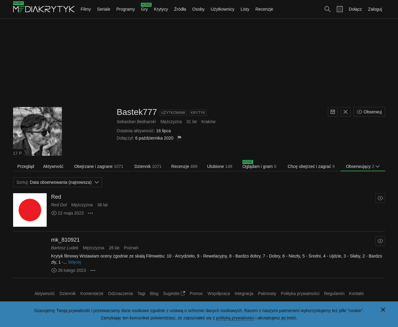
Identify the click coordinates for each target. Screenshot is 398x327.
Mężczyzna (171, 121)
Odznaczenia (120, 293)
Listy (245, 9)
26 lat (114, 247)
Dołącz (355, 9)
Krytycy (161, 9)
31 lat (191, 121)
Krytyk (198, 113)
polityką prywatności (235, 317)
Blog (154, 293)
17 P (17, 153)
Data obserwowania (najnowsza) (57, 182)
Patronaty (267, 293)
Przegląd (25, 166)
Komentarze (92, 293)
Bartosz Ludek (65, 247)
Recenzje (264, 9)
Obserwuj (369, 111)
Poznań (131, 247)
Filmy (86, 9)
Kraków (208, 121)
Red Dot (59, 204)
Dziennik (148, 166)
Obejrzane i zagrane (98, 166)
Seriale (103, 9)
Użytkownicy (223, 9)
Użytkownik (173, 113)
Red (56, 197)
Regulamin (334, 293)
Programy (126, 9)
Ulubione (219, 166)
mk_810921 (65, 240)
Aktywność (53, 166)
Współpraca (218, 293)
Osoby (198, 9)
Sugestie (174, 293)
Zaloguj (375, 9)
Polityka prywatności (300, 293)
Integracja (244, 293)
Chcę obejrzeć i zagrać (311, 166)
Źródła (180, 9)
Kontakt (356, 293)
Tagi (141, 293)
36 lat (102, 204)
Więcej (74, 262)
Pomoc (196, 293)
